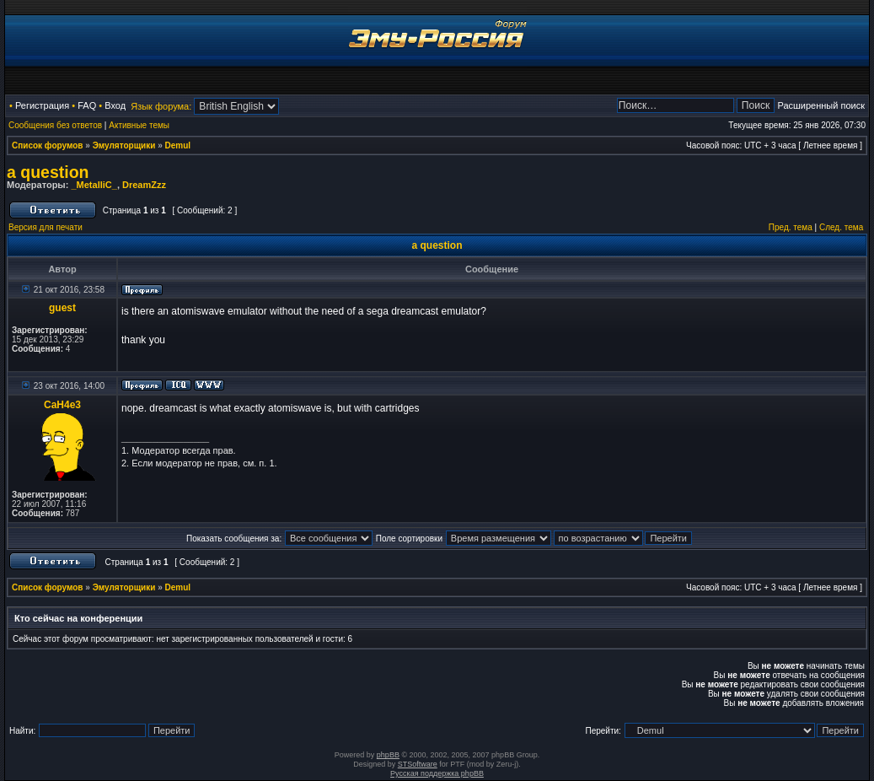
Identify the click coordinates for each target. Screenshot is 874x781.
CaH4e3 (62, 405)
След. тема (841, 227)
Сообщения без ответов (55, 125)
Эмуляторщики (124, 145)
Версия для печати (45, 227)
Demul (178, 145)
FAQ (87, 105)
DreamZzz (144, 185)
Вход (115, 105)
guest (62, 308)
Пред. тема (790, 227)
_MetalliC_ (93, 185)
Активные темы (139, 125)
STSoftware (417, 764)
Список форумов (47, 145)
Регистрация (42, 105)
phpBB (388, 755)
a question (48, 172)
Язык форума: (161, 106)
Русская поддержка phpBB (437, 773)
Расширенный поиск (821, 105)
